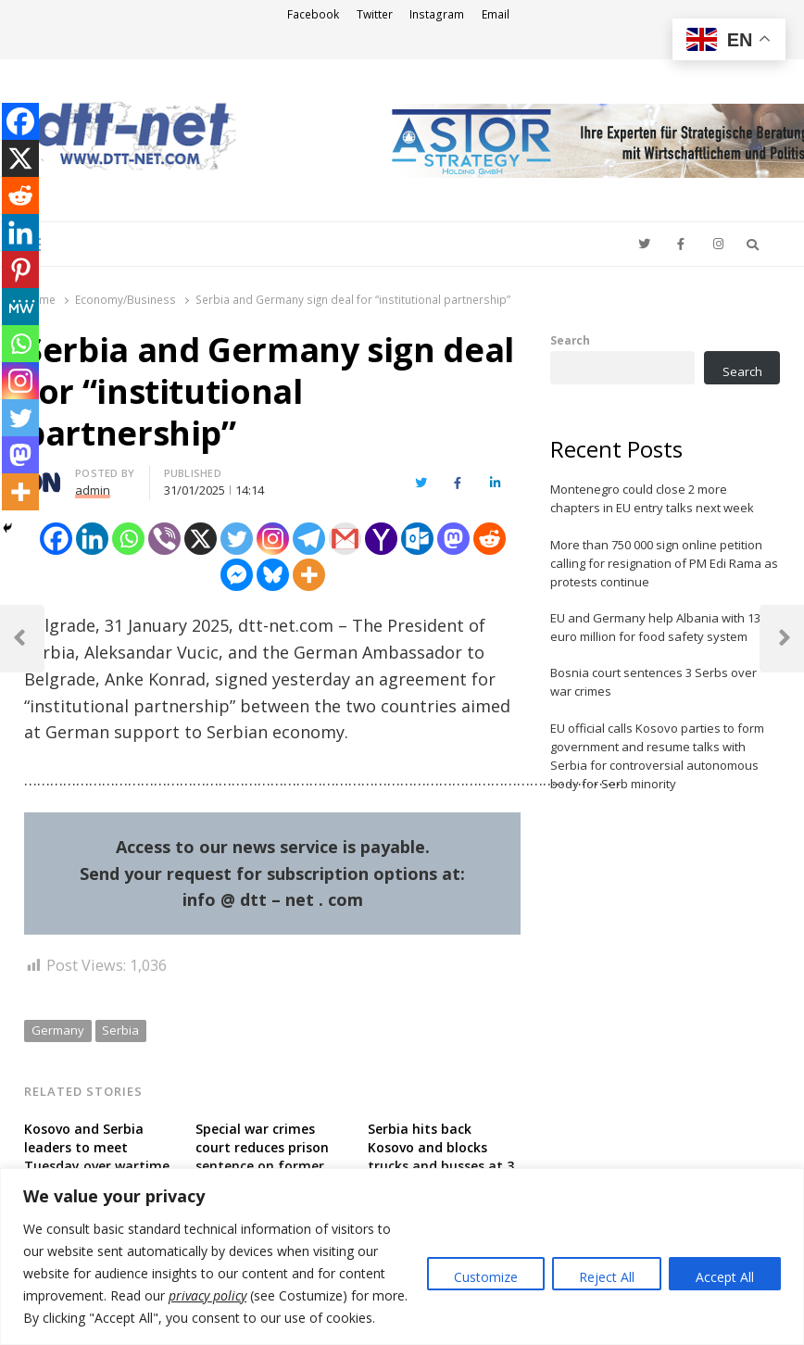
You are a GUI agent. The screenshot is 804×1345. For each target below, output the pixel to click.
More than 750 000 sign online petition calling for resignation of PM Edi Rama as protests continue (664, 563)
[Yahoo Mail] (381, 538)
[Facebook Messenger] (236, 575)
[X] (200, 538)
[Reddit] (489, 538)
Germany (57, 1030)
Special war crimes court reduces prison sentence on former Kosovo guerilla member (262, 1166)
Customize (486, 1277)
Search (570, 340)
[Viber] (164, 538)
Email (495, 14)
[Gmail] (345, 538)
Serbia (120, 1030)
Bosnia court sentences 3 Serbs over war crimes (653, 681)
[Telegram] (309, 538)
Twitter (375, 14)
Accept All (725, 1277)
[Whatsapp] (128, 538)
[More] (309, 575)
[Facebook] (56, 538)
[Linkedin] (92, 538)
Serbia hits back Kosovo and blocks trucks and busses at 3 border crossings (441, 1156)
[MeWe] (20, 306)
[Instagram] (273, 538)
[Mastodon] (453, 538)
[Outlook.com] (417, 538)
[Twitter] (236, 538)
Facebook (313, 14)
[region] (402, 1256)
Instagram (436, 14)
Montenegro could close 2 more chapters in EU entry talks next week (652, 498)
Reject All (606, 1277)
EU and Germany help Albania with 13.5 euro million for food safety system (660, 627)
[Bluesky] (273, 575)
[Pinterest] (20, 269)
